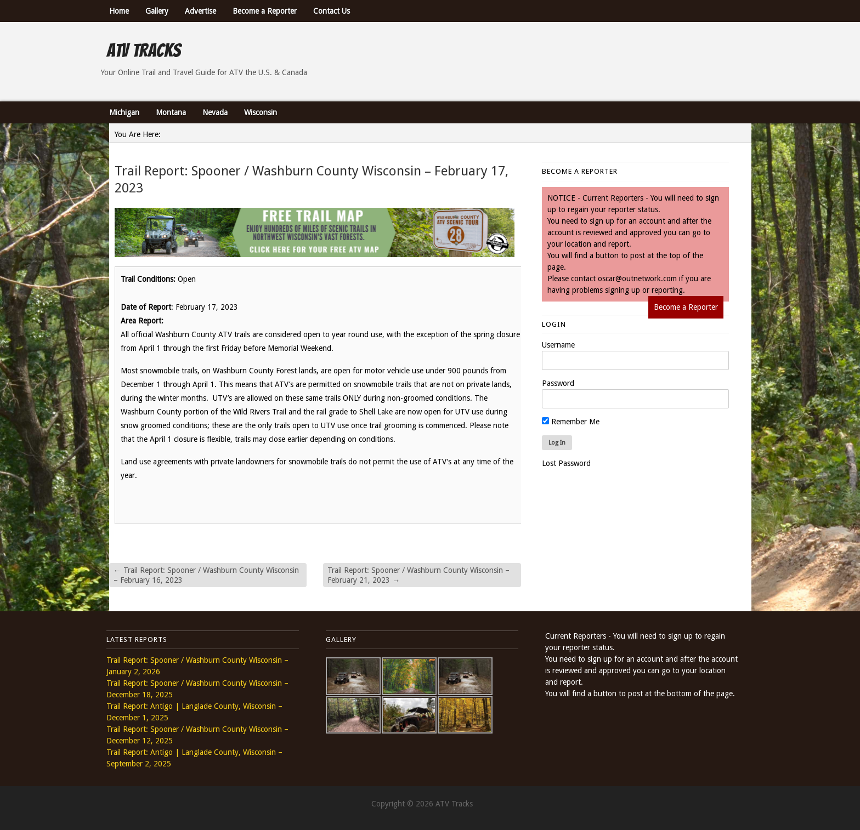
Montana (171, 112)
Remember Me (570, 421)
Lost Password (566, 463)
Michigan (124, 112)
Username (558, 344)
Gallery (156, 11)
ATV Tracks (143, 50)
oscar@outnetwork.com (637, 278)
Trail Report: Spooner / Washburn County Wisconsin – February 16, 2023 (206, 575)
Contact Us (331, 11)
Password (558, 383)
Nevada (215, 112)
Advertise (200, 11)
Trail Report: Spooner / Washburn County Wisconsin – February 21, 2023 (418, 575)
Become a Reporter (265, 11)
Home (119, 11)
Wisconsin (260, 112)
